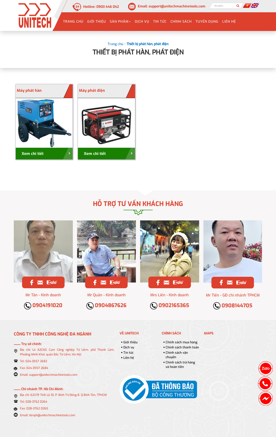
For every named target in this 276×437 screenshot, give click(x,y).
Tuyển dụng (207, 21)
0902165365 (169, 305)
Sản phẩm (120, 21)
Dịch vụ (142, 21)
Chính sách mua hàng (181, 342)
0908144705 (232, 305)
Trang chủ (73, 21)
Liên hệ (229, 21)
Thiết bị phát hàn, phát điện (147, 44)
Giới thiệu (96, 21)
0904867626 (106, 305)
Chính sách (181, 21)
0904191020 (43, 305)
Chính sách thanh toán (182, 347)
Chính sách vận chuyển (177, 355)
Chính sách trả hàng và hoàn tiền (180, 364)
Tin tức (160, 21)
